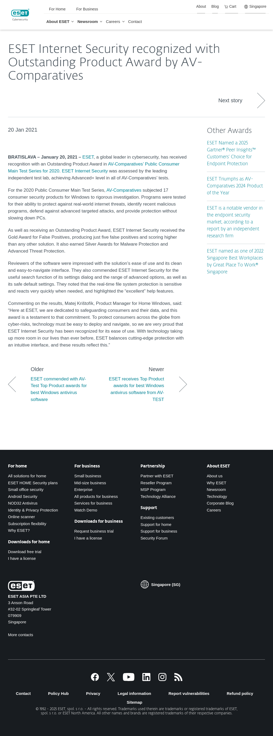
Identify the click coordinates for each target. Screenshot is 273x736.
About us (215, 476)
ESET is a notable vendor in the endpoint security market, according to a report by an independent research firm (235, 222)
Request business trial (94, 531)
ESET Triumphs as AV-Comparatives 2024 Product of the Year (235, 186)
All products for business (96, 496)
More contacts (20, 634)
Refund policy (240, 693)
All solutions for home (27, 476)
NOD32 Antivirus (23, 503)
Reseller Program (156, 483)
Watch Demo (85, 510)
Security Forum (154, 538)
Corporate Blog (220, 503)
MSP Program (153, 489)
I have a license (22, 558)
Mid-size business (90, 483)
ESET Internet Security (85, 171)
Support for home (155, 524)
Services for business (93, 503)
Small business (87, 476)
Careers (214, 510)
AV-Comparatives (123, 190)
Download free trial (24, 551)
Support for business (158, 531)
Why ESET (216, 483)
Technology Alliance (158, 496)
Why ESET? (19, 530)
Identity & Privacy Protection (33, 510)
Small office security (25, 489)
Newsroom (216, 489)
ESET (88, 157)
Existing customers (157, 517)
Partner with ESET (156, 476)
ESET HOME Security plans (33, 483)
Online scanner (21, 516)
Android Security (22, 496)
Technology (217, 496)
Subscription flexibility (27, 523)
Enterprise (83, 489)
